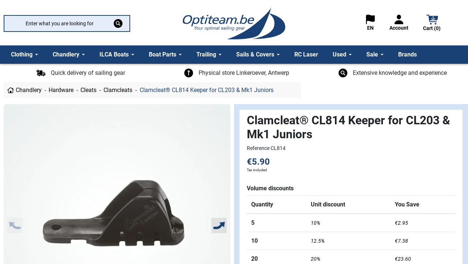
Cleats (88, 90)
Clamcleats (117, 90)
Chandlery (29, 90)
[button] (432, 23)
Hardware (61, 90)
